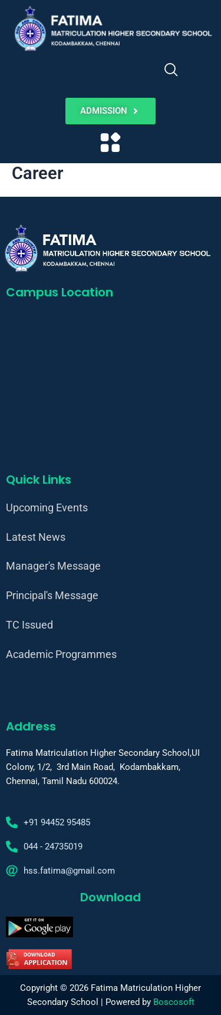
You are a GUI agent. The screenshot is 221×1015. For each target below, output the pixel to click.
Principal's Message (52, 595)
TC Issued (29, 625)
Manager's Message (53, 566)
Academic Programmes (61, 654)
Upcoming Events (47, 507)
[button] (110, 143)
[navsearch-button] (171, 71)
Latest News (35, 537)
